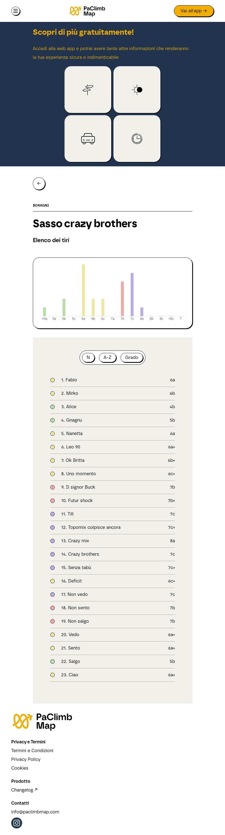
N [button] (88, 357)
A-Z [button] (108, 357)
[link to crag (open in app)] (88, 89)
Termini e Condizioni (32, 750)
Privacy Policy (25, 759)
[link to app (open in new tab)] (194, 11)
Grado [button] (131, 357)
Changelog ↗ (24, 790)
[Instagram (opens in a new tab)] (16, 823)
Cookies (19, 768)
